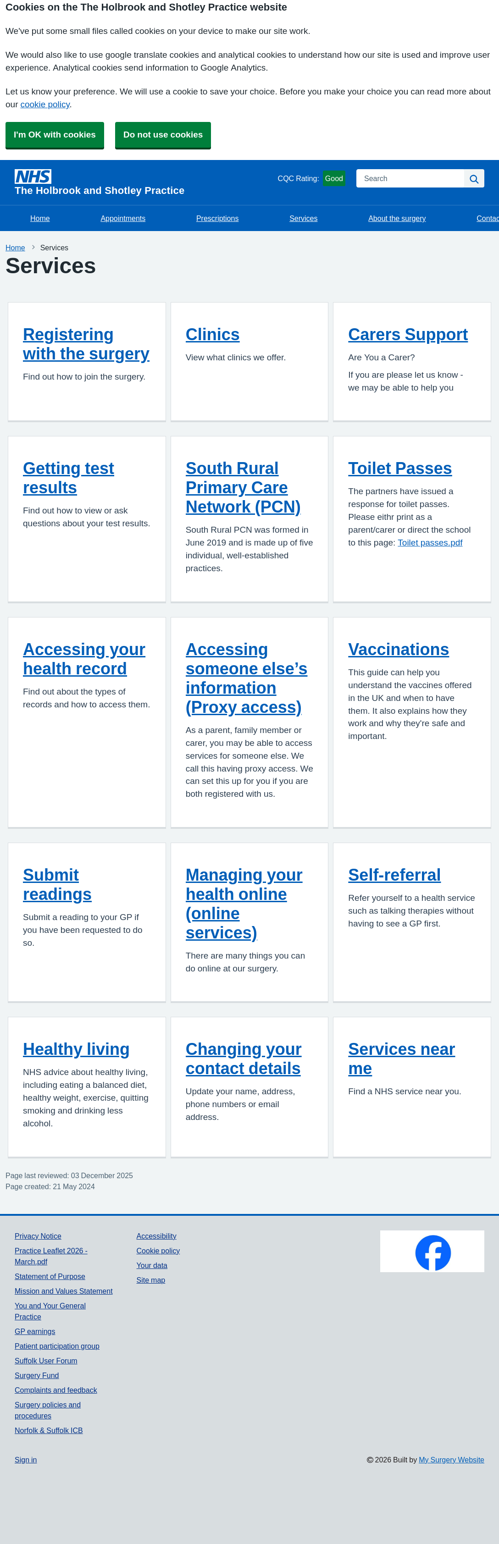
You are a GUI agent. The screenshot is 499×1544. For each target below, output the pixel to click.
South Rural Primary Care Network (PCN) (243, 487)
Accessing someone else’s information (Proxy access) (247, 678)
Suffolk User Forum (46, 1360)
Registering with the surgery (86, 344)
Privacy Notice (38, 1236)
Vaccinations (398, 649)
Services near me (401, 1058)
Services (303, 218)
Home (40, 218)
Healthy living (76, 1049)
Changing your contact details (244, 1058)
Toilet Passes (400, 468)
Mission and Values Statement (64, 1291)
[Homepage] (144, 182)
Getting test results (68, 478)
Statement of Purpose (50, 1276)
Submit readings (57, 884)
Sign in (26, 1459)
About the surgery (397, 218)
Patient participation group (57, 1346)
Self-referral (394, 874)
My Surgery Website (451, 1459)
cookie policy (44, 104)
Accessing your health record (84, 659)
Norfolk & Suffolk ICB (49, 1430)
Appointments (122, 218)
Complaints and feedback (56, 1390)
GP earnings (35, 1331)
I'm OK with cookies (55, 134)
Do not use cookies (163, 134)
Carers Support (408, 334)
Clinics (213, 334)
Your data (152, 1265)
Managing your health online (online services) (244, 903)
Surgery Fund (37, 1375)
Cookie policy (158, 1250)
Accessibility (157, 1236)
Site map (151, 1280)
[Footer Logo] (432, 1251)
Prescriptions (217, 218)
